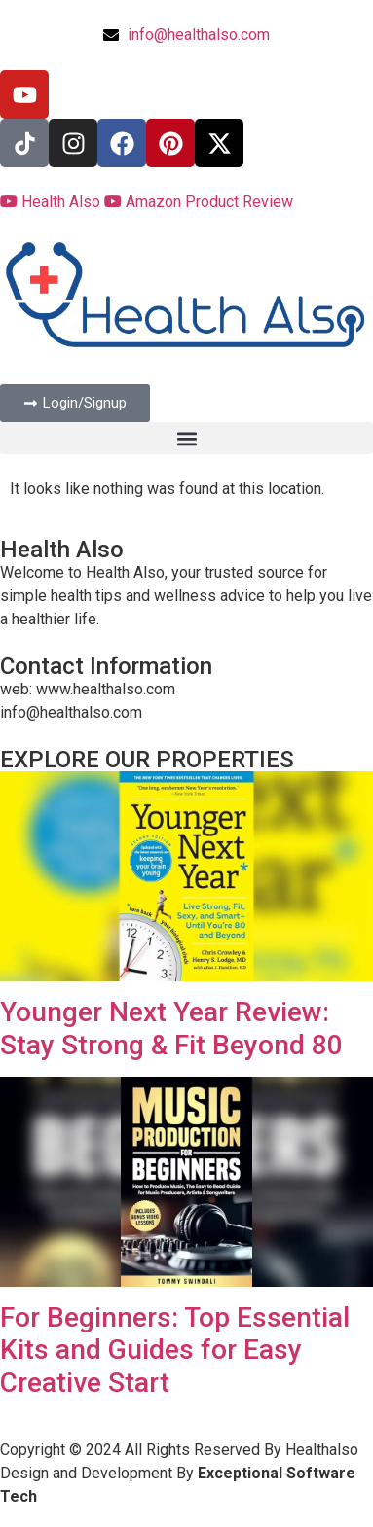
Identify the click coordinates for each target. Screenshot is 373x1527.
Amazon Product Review (198, 202)
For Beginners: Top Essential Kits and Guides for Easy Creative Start (175, 1350)
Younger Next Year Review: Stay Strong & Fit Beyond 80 (171, 1028)
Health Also (52, 202)
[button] (186, 438)
